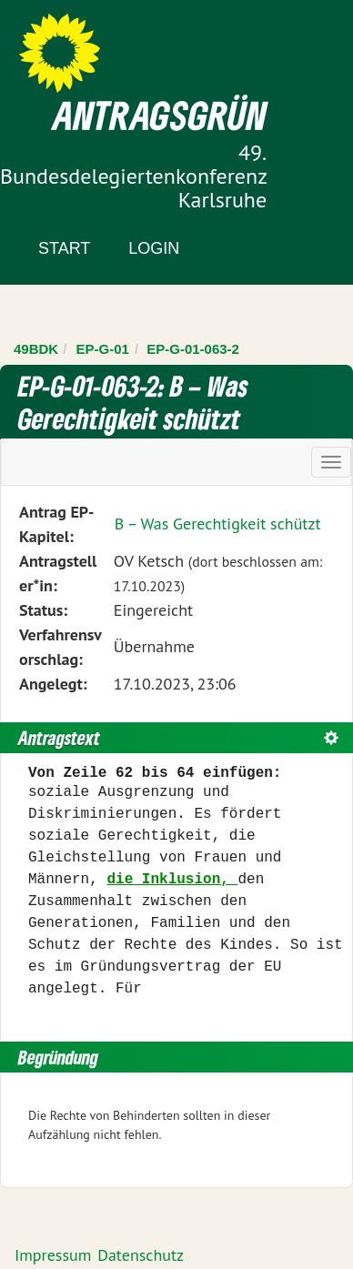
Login (153, 248)
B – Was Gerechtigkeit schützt (218, 523)
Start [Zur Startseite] (64, 248)
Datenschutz (140, 1254)
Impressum (53, 1254)
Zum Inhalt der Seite (81, 45)
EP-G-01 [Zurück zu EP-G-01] (102, 349)
